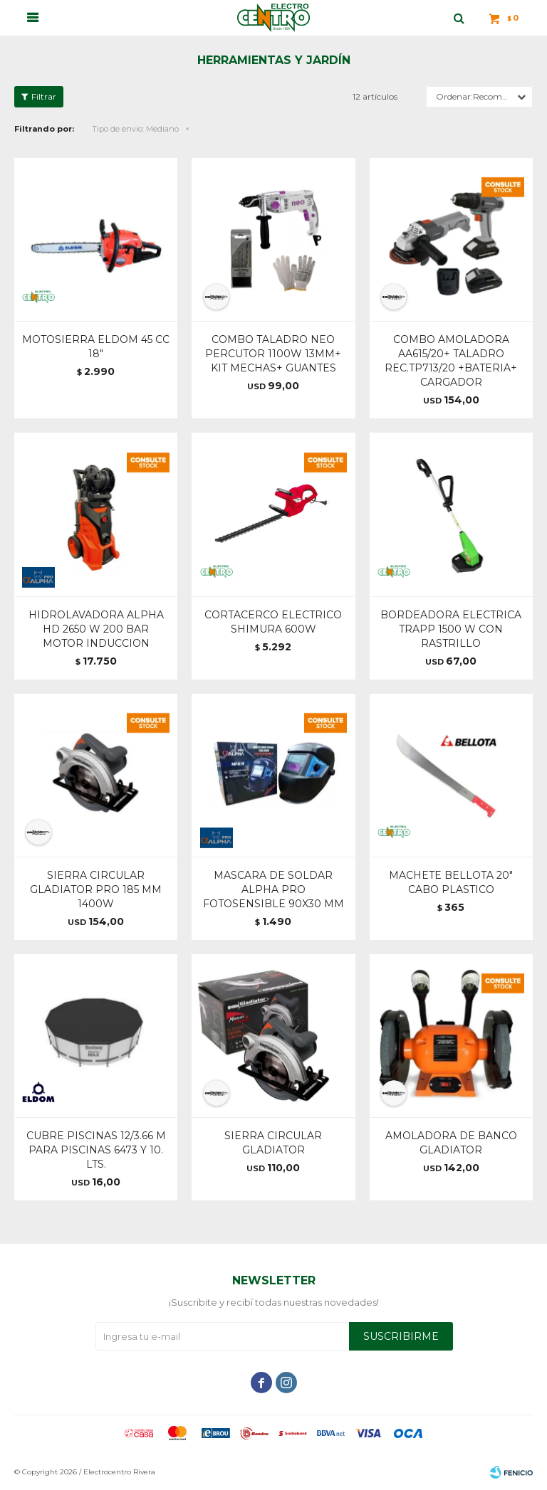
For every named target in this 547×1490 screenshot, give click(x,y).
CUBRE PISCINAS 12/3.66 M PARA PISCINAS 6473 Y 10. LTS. (96, 1150)
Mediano (135, 129)
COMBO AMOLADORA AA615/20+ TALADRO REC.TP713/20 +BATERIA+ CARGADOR (451, 361)
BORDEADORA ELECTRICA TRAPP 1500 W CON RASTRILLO (450, 629)
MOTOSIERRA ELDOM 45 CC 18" (96, 346)
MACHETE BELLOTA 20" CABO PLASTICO (451, 882)
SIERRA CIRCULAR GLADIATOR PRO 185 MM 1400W (96, 889)
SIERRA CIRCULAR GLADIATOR (273, 1142)
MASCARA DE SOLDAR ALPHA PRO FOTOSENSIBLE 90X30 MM (273, 889)
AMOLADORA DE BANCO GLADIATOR (451, 1142)
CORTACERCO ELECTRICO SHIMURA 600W (273, 621)
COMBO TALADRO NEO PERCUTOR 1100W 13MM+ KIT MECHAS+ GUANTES (273, 353)
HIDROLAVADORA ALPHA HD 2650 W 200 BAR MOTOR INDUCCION (96, 629)
